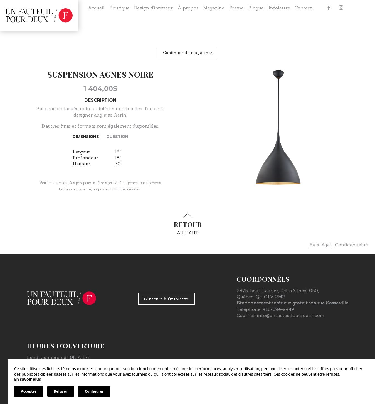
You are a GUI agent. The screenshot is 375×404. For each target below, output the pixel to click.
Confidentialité (351, 244)
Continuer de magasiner (187, 52)
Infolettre (279, 8)
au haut (187, 224)
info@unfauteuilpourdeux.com (290, 315)
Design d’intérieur (153, 8)
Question (117, 136)
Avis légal (320, 244)
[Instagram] (341, 8)
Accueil (96, 8)
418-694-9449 (278, 309)
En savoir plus (27, 379)
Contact (303, 8)
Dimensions (86, 136)
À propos (188, 8)
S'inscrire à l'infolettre (166, 298)
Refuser (60, 391)
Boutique (119, 8)
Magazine (213, 8)
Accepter (28, 391)
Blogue (256, 8)
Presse (236, 8)
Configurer (94, 391)
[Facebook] (329, 8)
